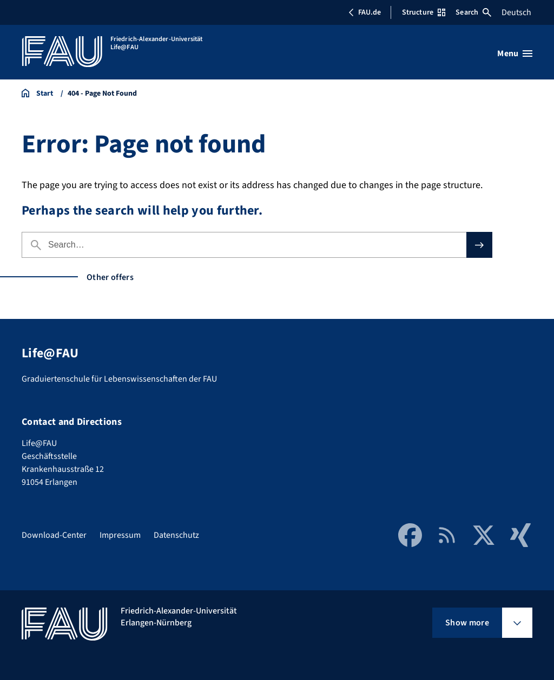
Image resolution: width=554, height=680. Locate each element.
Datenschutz (176, 535)
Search (473, 12)
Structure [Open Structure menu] (423, 12)
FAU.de (364, 12)
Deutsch (516, 12)
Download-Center (54, 535)
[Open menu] (514, 53)
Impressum (120, 535)
